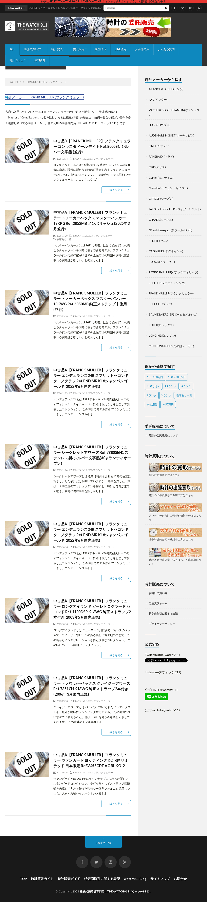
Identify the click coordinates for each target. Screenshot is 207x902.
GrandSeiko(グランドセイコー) (168, 188)
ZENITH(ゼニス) (159, 240)
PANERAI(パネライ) (161, 156)
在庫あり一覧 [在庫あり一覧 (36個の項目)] (184, 395)
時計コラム (17, 60)
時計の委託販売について (163, 435)
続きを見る (116, 189)
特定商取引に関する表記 (163, 613)
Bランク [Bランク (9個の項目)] (151, 395)
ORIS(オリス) (157, 167)
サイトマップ (160, 879)
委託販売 (78, 49)
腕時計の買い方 (158, 593)
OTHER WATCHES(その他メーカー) (171, 346)
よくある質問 (166, 49)
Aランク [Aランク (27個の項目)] (186, 386)
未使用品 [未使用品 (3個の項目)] (152, 404)
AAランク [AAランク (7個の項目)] (170, 386)
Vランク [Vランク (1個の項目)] (166, 395)
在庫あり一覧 (64, 239)
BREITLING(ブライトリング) (167, 283)
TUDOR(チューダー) (162, 261)
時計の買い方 (32, 49)
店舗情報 (100, 49)
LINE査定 (121, 49)
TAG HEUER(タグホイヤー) (166, 251)
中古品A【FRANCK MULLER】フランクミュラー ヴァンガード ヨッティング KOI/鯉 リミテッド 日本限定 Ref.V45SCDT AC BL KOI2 (90, 760)
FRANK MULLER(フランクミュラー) (93, 158)
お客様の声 (142, 49)
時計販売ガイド (69, 879)
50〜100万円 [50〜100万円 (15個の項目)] (155, 377)
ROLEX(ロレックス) (161, 325)
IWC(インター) (158, 99)
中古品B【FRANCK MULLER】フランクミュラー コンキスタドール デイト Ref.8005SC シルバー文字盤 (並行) (92, 146)
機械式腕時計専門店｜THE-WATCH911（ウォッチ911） (115, 891)
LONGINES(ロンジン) (162, 335)
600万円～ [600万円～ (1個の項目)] (153, 386)
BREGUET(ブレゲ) (160, 304)
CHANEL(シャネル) (161, 219)
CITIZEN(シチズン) (161, 198)
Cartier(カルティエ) (161, 177)
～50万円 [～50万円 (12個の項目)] (168, 404)
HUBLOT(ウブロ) (159, 125)
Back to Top (103, 842)
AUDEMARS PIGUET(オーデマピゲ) (171, 135)
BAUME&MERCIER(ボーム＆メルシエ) (173, 314)
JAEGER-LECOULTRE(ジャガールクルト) (175, 209)
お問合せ (39, 60)
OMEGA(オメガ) (159, 146)
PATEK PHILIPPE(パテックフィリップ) (173, 272)
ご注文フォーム (158, 603)
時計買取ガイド (42, 879)
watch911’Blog (135, 879)
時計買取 (57, 49)
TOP (12, 49)
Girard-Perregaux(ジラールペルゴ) (170, 230)
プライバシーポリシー (162, 623)
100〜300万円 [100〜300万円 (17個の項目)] (177, 377)
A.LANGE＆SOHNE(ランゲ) (166, 89)
